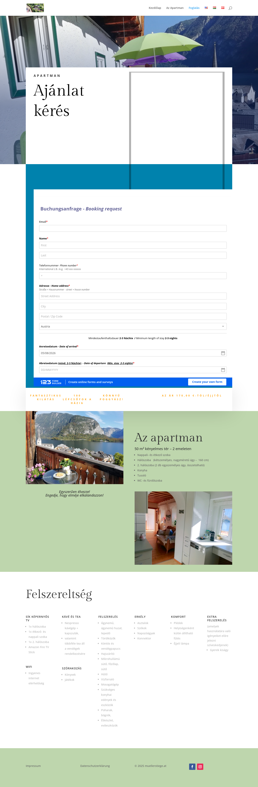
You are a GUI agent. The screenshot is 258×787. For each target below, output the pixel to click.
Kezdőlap (155, 8)
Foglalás (194, 8)
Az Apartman (175, 8)
